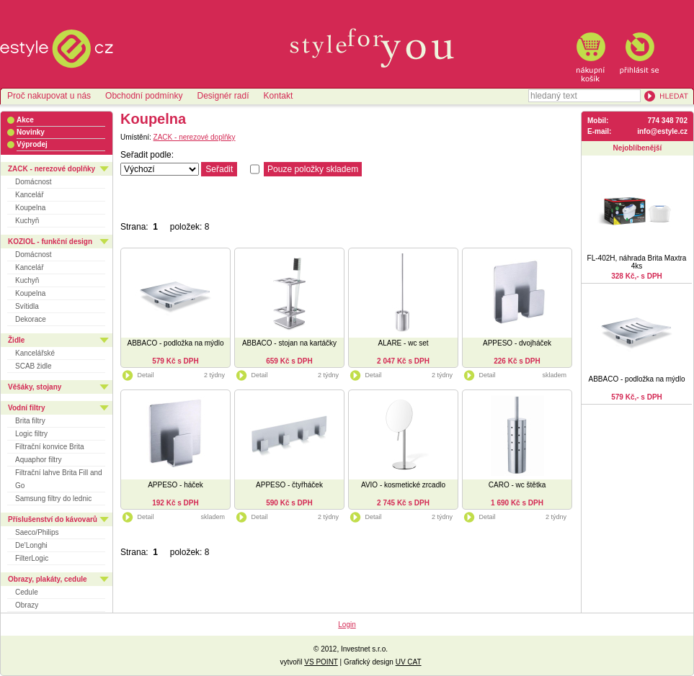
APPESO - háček (175, 485)
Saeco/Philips (37, 532)
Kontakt (278, 96)
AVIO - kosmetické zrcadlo (403, 485)
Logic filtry (31, 434)
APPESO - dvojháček (517, 343)
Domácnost (33, 182)
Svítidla (27, 306)
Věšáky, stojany (34, 387)
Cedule (26, 592)
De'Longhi (31, 545)
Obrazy (26, 605)
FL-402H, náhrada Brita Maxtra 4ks (637, 262)
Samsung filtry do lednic (53, 499)
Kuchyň (27, 221)
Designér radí (223, 96)
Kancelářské (35, 353)
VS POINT (321, 662)
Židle (16, 340)
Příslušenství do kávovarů (52, 519)
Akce (25, 120)
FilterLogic (31, 558)
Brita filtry (30, 421)
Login (346, 624)
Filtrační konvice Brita (49, 447)
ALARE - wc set (403, 343)
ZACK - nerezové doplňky (51, 169)
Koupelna (30, 208)
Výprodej (32, 144)
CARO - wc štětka (517, 485)
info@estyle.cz (662, 131)
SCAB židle (33, 366)
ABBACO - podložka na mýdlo (176, 343)
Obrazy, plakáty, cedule (47, 579)
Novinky (31, 132)
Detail (137, 375)
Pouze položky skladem (312, 169)
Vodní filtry (26, 408)
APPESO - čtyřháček (289, 485)
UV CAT (409, 662)
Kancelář (29, 195)
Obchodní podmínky (143, 96)
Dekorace (30, 319)
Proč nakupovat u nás (49, 96)
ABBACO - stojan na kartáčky (289, 343)
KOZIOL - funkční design (50, 241)
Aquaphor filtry (38, 460)
